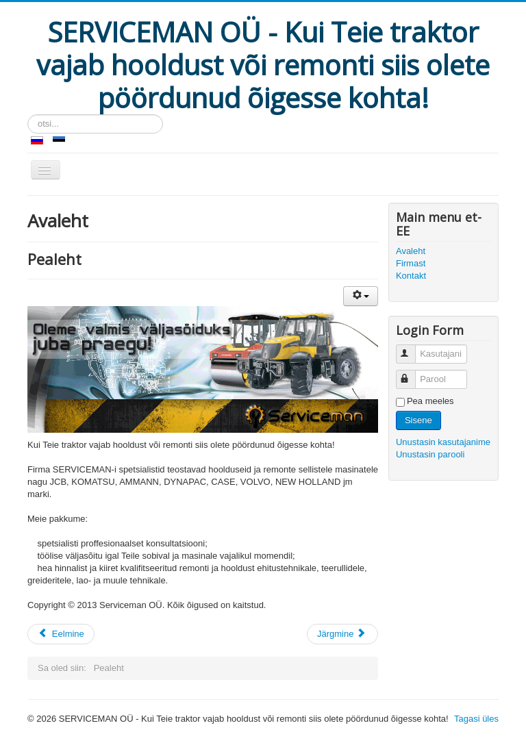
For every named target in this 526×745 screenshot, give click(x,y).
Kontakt (411, 275)
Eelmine (61, 634)
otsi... (27, 114)
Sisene (418, 420)
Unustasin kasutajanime (443, 442)
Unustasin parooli (430, 454)
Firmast (410, 263)
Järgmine (341, 634)
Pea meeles (430, 401)
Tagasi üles (476, 719)
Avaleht (410, 251)
